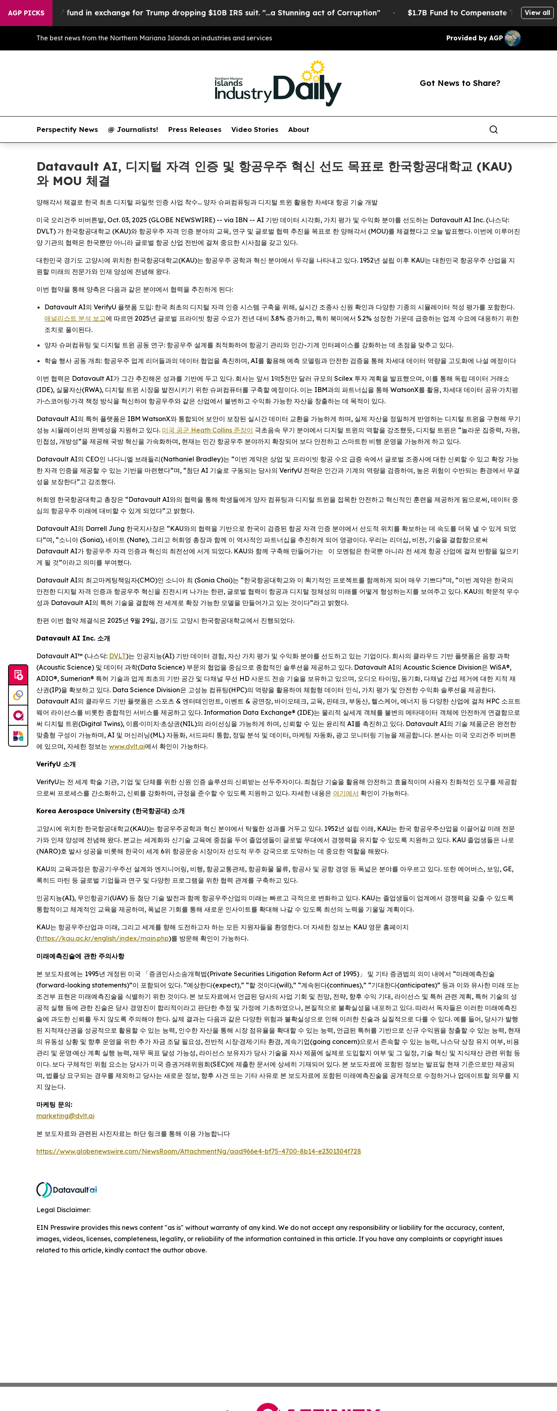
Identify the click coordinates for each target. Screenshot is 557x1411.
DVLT (117, 656)
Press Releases (195, 129)
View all (537, 12)
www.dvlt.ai (127, 746)
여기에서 (346, 793)
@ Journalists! (133, 129)
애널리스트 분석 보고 (75, 318)
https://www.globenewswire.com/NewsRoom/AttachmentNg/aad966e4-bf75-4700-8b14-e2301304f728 (198, 1151)
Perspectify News (67, 129)
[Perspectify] (18, 695)
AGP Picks (26, 13)
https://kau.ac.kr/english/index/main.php (104, 938)
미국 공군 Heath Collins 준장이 (207, 430)
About (298, 129)
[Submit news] (18, 675)
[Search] (493, 129)
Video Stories (254, 129)
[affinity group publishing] (18, 716)
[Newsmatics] (18, 736)
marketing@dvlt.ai (65, 1116)
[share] (515, 129)
